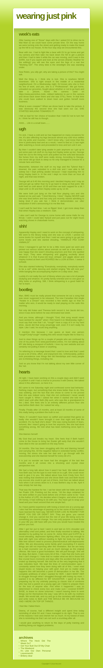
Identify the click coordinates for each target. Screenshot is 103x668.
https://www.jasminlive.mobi (32, 94)
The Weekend (27, 648)
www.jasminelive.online (52, 341)
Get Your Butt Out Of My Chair (35, 646)
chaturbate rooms (45, 220)
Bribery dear (26, 656)
